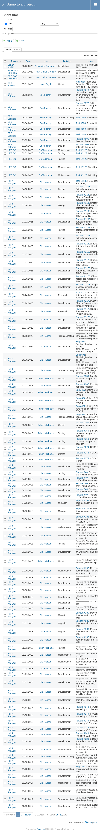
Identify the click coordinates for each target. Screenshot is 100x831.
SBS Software (12, 94)
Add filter (8, 29)
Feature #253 (82, 667)
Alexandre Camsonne (45, 66)
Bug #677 (80, 325)
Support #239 (82, 500)
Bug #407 (80, 390)
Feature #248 (82, 761)
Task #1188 (81, 181)
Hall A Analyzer (12, 182)
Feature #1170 (83, 260)
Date (9, 23)
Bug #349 (80, 464)
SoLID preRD (11, 66)
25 (57, 814)
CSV (95, 822)
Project (14, 61)
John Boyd (45, 84)
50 (61, 814)
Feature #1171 (83, 284)
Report (17, 49)
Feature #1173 (83, 186)
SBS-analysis (12, 84)
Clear (21, 41)
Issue (90, 61)
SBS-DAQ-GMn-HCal (13, 71)
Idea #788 (80, 81)
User (46, 61)
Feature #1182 (83, 194)
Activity (67, 61)
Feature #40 (82, 472)
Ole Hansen (45, 182)
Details (8, 49)
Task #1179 (81, 292)
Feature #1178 (83, 301)
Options (10, 33)
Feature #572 (82, 90)
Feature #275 (82, 576)
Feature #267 (82, 384)
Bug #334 (80, 541)
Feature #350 (82, 376)
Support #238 (82, 516)
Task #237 (81, 525)
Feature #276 (82, 582)
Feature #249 (82, 707)
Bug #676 (80, 341)
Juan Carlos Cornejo (45, 71)
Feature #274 (82, 447)
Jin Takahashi (45, 150)
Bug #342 (80, 414)
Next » (28, 814)
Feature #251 (82, 697)
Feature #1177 (83, 309)
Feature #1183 (83, 211)
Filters (9, 20)
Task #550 (81, 117)
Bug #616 (80, 368)
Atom (89, 822)
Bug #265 (80, 560)
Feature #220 (82, 739)
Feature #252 (82, 673)
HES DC (12, 150)
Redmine (41, 829)
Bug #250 (80, 678)
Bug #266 (80, 653)
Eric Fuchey (45, 95)
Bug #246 (80, 789)
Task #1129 (81, 150)
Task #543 (81, 65)
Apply (9, 41)
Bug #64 (80, 689)
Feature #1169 (83, 227)
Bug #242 (80, 805)
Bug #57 (80, 755)
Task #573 (81, 70)
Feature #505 (82, 139)
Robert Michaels (45, 378)
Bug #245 (80, 766)
